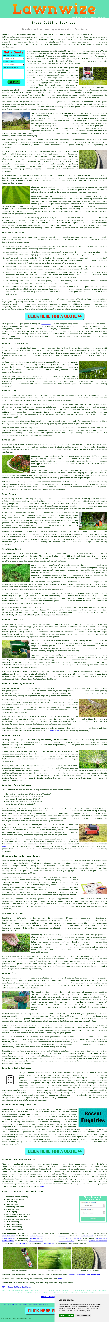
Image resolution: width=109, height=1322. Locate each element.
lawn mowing (43, 54)
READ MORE (54, 731)
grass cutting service (68, 102)
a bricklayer (87, 1236)
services (83, 1243)
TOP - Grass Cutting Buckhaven (16, 1287)
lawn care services (26, 154)
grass (53, 365)
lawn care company (11, 145)
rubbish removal (66, 1241)
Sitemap (3, 1304)
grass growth (76, 353)
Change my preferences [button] (83, 1315)
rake (4, 846)
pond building (8, 1236)
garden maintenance (98, 1241)
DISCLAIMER (102, 17)
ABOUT (86, 17)
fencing (62, 1236)
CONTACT (93, 17)
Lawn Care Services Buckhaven (23, 1191)
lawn (64, 379)
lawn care (68, 813)
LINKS (80, 17)
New (20, 1304)
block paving (22, 1243)
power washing (8, 1238)
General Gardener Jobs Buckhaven (84, 1275)
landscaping (48, 1243)
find (9, 1164)
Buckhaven (46, 324)
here (42, 1186)
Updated (25, 1304)
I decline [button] (70, 1315)
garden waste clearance (70, 1238)
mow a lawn (30, 1137)
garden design (36, 1238)
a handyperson (36, 1236)
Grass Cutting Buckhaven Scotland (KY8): (22, 34)
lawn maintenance (56, 302)
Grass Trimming (43, 1304)
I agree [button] (62, 1315)
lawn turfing (52, 992)
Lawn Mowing (33, 1304)
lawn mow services (41, 1080)
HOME (73, 17)
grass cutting (59, 44)
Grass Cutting (12, 1304)
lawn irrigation (13, 742)
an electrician (36, 1241)
